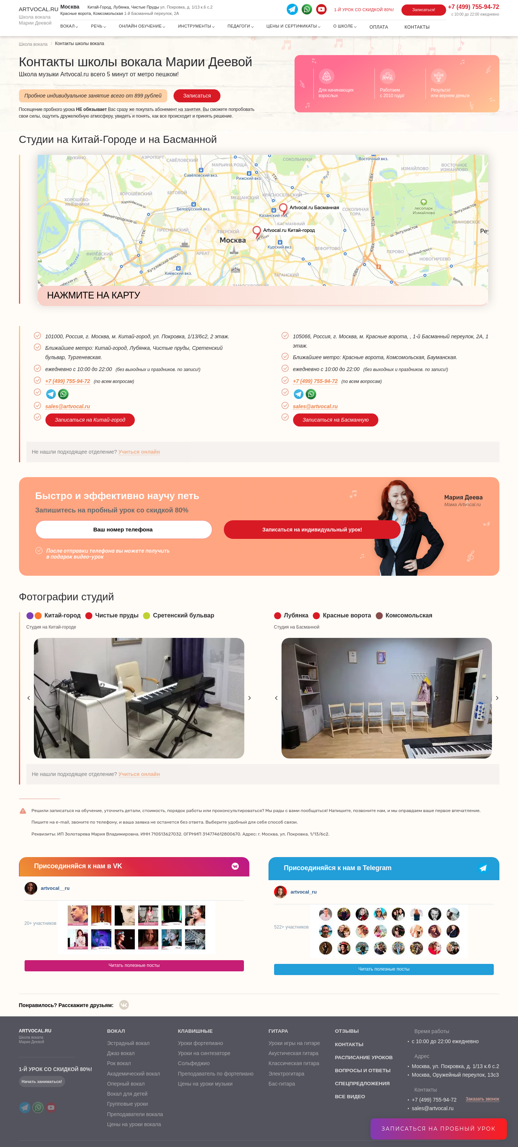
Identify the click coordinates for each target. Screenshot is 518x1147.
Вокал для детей (127, 1095)
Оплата (378, 27)
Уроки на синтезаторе (203, 1055)
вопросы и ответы (362, 1071)
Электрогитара (285, 1075)
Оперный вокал (125, 1085)
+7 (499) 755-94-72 (434, 1100)
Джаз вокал (120, 1055)
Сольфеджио (193, 1065)
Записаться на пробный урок (439, 1128)
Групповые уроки (127, 1106)
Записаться (197, 96)
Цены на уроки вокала (134, 1126)
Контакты (417, 27)
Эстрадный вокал (128, 1045)
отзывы (346, 1031)
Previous (28, 698)
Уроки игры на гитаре (293, 1045)
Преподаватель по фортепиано (215, 1075)
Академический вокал (133, 1075)
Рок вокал (119, 1065)
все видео (349, 1098)
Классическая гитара (292, 1065)
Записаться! (423, 9)
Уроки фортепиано (199, 1045)
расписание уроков (363, 1058)
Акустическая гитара (292, 1055)
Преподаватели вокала (135, 1116)
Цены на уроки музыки (204, 1085)
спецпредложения (362, 1085)
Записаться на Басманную (336, 420)
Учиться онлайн (139, 452)
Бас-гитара (280, 1085)
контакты (348, 1045)
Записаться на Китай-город (90, 420)
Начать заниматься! (42, 1081)
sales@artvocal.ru (67, 406)
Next (249, 698)
